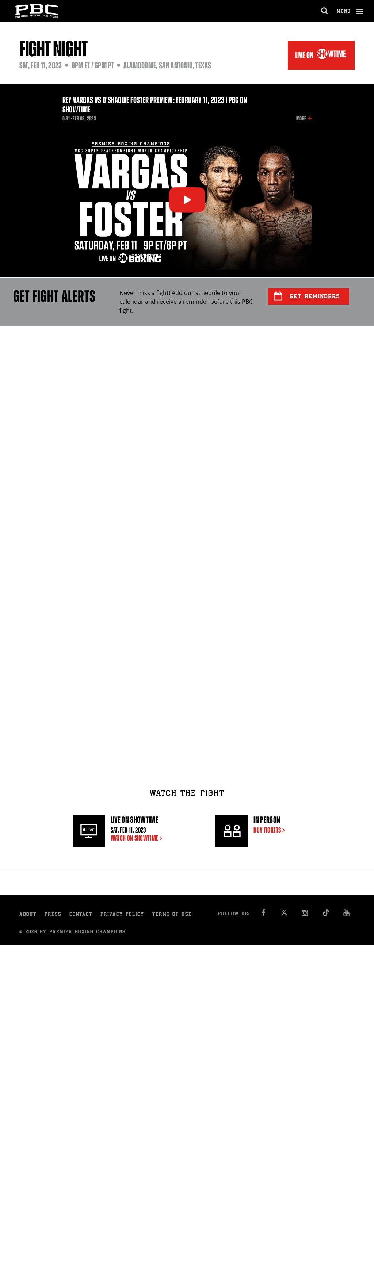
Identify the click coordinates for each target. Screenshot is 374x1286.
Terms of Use (172, 915)
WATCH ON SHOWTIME (138, 838)
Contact (80, 915)
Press (53, 915)
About (28, 915)
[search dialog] (325, 11)
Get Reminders (307, 296)
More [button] (301, 118)
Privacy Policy (122, 915)
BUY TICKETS (270, 830)
